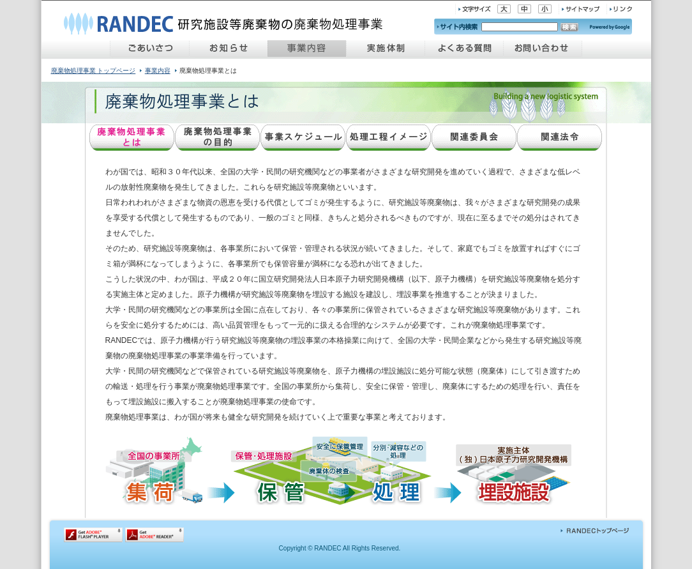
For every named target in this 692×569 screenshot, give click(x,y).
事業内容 (157, 70)
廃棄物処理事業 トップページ (93, 70)
